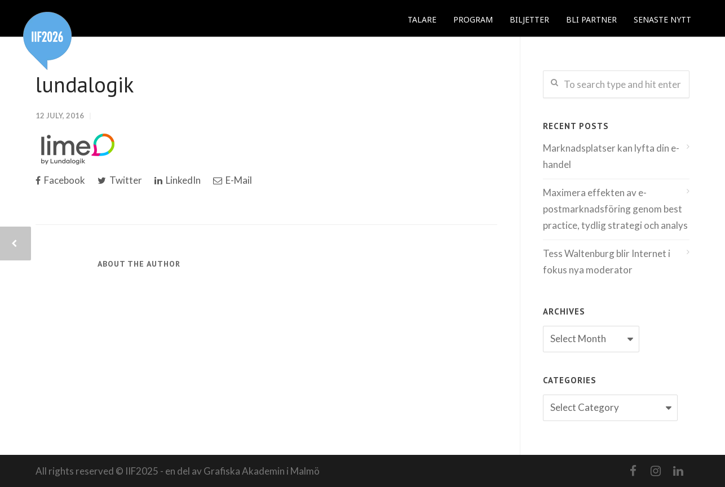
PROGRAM (473, 19)
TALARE (422, 19)
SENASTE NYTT (662, 19)
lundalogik (85, 84)
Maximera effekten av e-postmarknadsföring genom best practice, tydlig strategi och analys (615, 209)
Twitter (120, 180)
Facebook (60, 180)
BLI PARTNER (591, 19)
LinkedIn (177, 180)
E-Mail (232, 180)
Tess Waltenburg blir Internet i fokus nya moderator (606, 261)
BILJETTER (529, 19)
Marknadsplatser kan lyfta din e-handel (611, 156)
